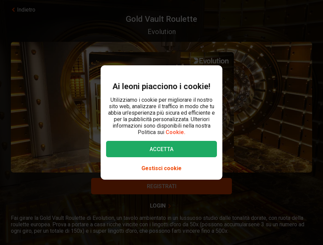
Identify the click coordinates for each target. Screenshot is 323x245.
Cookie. (175, 132)
